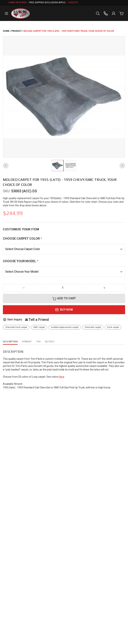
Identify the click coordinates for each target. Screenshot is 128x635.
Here (64, 380)
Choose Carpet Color (22, 238)
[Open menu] (6, 13)
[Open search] (98, 13)
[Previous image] (6, 165)
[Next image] (122, 165)
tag (40, 341)
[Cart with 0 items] (121, 13)
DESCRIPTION (11, 342)
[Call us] (106, 13)
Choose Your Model (20, 261)
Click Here (88, 201)
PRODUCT (16, 31)
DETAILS (52, 341)
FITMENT (28, 341)
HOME (6, 31)
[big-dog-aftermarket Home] (20, 13)
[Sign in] (113, 13)
